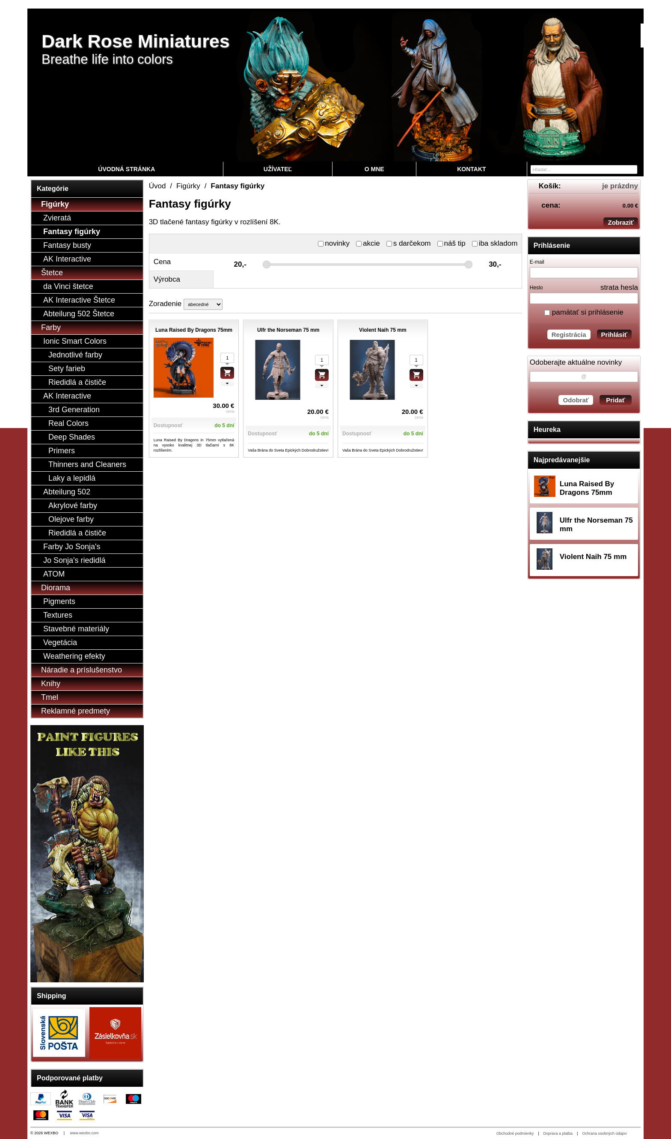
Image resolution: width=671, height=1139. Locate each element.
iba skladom (495, 243)
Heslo (536, 288)
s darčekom (408, 243)
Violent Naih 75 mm (593, 557)
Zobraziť (621, 222)
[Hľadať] (631, 169)
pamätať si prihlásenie (583, 312)
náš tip (451, 243)
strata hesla (619, 287)
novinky (334, 243)
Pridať (615, 400)
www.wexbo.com (84, 1133)
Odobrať (576, 400)
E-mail (537, 262)
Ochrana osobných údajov (604, 1133)
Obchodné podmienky (515, 1133)
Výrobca (167, 279)
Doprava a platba (558, 1133)
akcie (368, 243)
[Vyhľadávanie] (584, 169)
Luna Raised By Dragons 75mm (587, 488)
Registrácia (569, 334)
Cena (162, 262)
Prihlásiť (614, 334)
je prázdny (620, 186)
